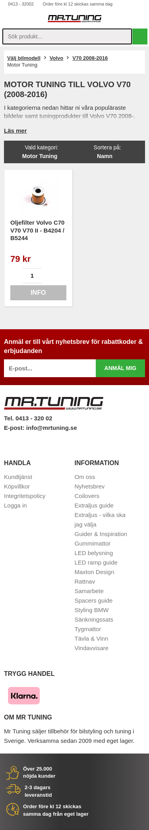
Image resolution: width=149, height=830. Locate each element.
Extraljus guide (94, 505)
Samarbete (89, 591)
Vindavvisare (92, 648)
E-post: (15, 427)
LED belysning (94, 553)
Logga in (15, 505)
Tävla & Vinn (91, 638)
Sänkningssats (94, 619)
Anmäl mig (120, 368)
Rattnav (85, 581)
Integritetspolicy (24, 495)
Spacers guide (94, 600)
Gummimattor (93, 543)
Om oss (85, 476)
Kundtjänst (18, 476)
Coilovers (87, 495)
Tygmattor (88, 629)
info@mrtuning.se (51, 427)
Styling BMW (92, 610)
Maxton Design (94, 572)
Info (38, 292)
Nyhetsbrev (90, 486)
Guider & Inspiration (101, 533)
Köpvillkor (17, 486)
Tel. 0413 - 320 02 (28, 418)
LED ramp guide (96, 562)
